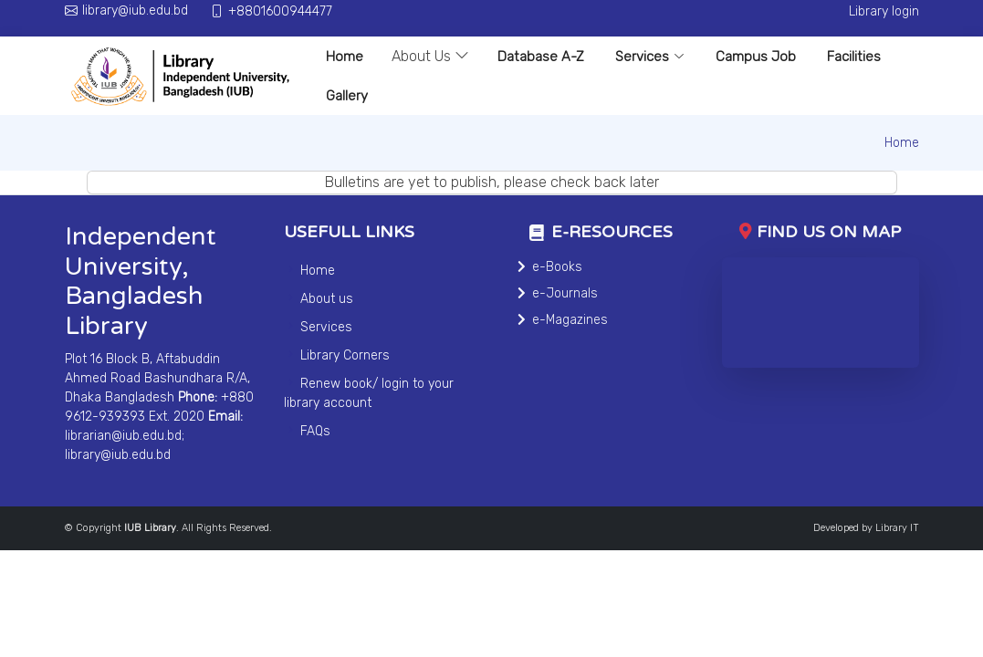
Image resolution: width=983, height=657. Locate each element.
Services (650, 56)
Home (344, 56)
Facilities (854, 56)
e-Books (557, 267)
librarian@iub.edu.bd (123, 435)
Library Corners (345, 355)
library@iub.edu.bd (118, 455)
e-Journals (565, 293)
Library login (884, 11)
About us (326, 299)
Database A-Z (540, 56)
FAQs (315, 431)
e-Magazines (570, 320)
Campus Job (756, 56)
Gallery (347, 96)
